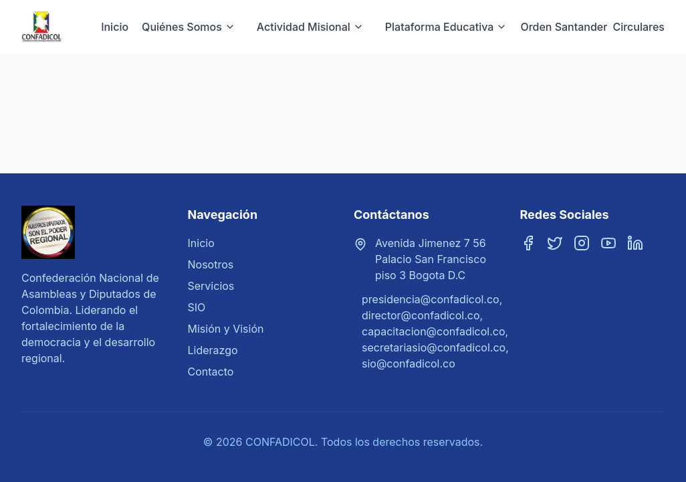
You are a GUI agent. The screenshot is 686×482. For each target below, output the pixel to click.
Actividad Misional (310, 26)
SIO (197, 307)
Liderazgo (213, 350)
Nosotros (211, 264)
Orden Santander (563, 26)
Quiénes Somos (188, 26)
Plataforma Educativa (446, 26)
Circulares (638, 26)
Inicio (114, 26)
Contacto (211, 371)
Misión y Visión (226, 328)
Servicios (211, 286)
